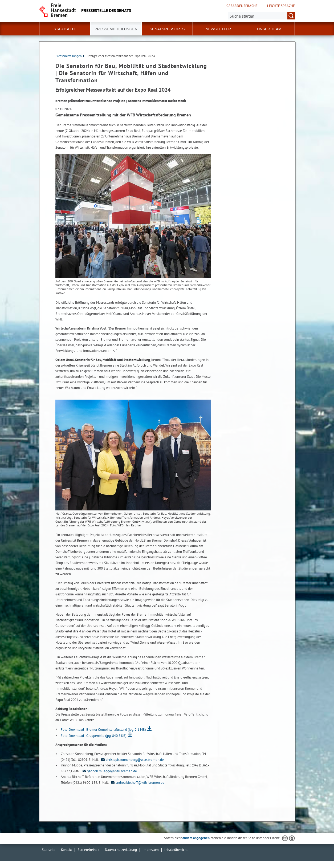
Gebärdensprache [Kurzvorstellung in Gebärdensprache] (242, 6)
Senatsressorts (167, 29)
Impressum (150, 849)
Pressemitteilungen (70, 56)
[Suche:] (261, 15)
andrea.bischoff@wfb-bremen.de (136, 782)
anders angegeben (196, 838)
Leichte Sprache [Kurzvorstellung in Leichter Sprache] (281, 6)
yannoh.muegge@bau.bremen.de (109, 771)
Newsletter (218, 29)
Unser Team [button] (269, 29)
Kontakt (66, 849)
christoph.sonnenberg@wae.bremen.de (132, 759)
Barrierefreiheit (88, 849)
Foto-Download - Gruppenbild (94, 735)
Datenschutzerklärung (121, 849)
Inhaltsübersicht (176, 849)
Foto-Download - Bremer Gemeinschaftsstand (103, 729)
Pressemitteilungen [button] (116, 29)
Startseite (65, 29)
